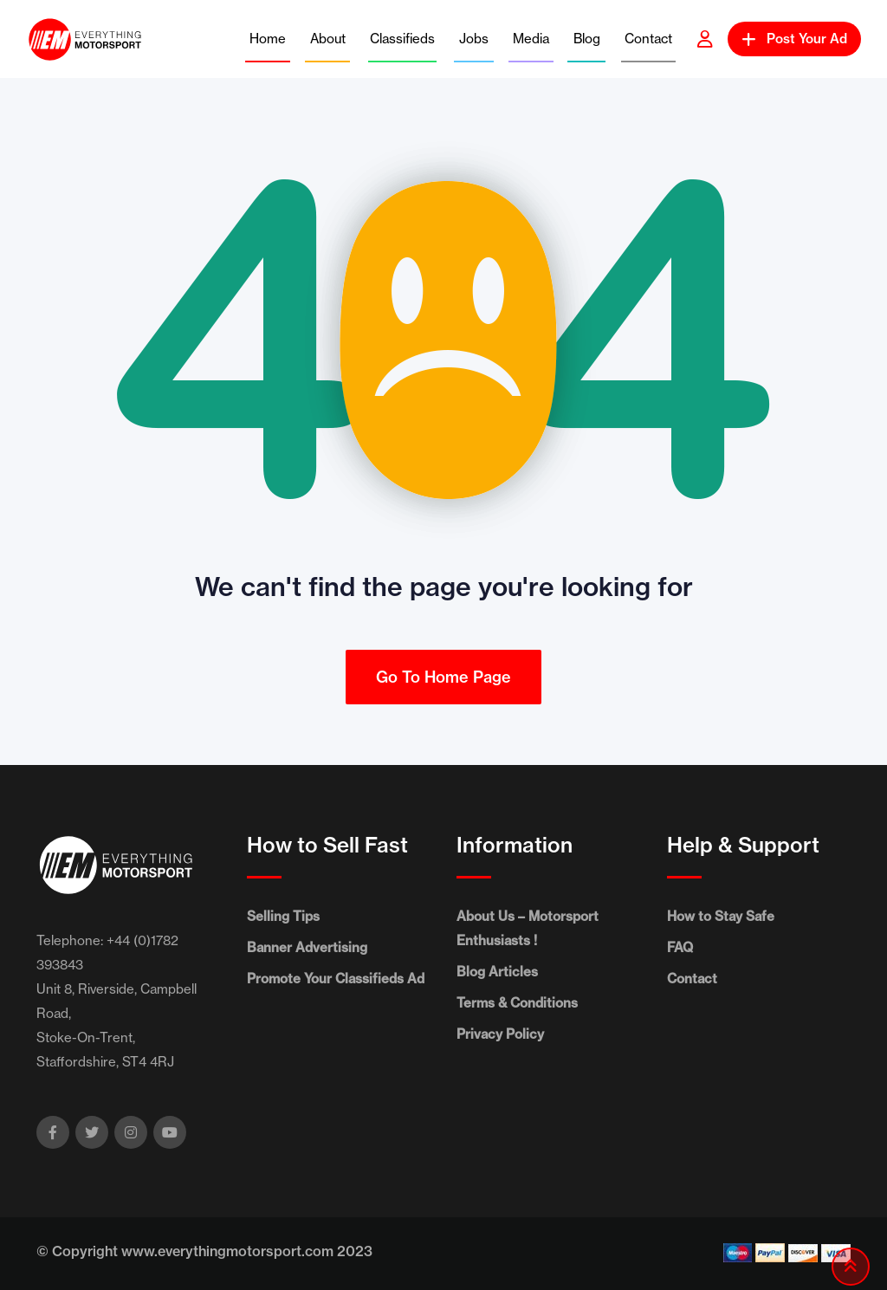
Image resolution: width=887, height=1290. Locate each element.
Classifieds (402, 38)
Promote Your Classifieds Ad (335, 978)
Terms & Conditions (517, 1003)
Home (267, 38)
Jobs (474, 38)
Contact (648, 38)
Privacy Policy (500, 1034)
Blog (586, 38)
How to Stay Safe (720, 916)
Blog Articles (497, 971)
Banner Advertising (307, 947)
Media (531, 38)
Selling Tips (283, 916)
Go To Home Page (443, 677)
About (328, 38)
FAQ (680, 947)
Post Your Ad (794, 38)
